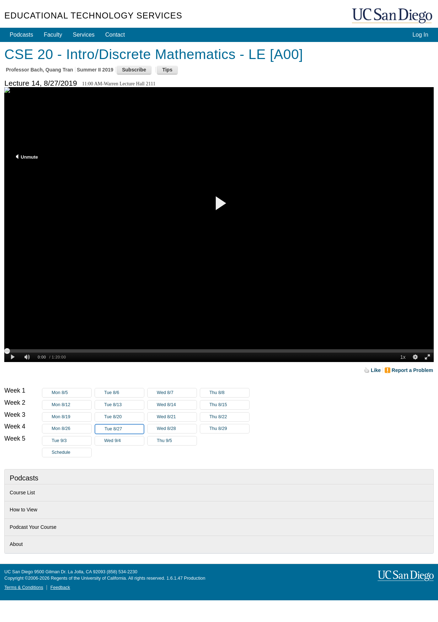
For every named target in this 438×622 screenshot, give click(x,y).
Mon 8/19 (71, 417)
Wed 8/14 (177, 404)
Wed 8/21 (177, 417)
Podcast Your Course (33, 527)
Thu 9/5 (177, 440)
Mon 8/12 (71, 404)
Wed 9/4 (124, 440)
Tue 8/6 (124, 392)
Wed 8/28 (177, 428)
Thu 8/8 (229, 392)
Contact (115, 35)
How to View (23, 509)
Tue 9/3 (71, 440)
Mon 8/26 (71, 428)
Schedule (61, 452)
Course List (22, 492)
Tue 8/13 (124, 404)
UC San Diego (393, 16)
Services (84, 35)
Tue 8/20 (124, 417)
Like (376, 370)
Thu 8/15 (229, 404)
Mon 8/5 (71, 392)
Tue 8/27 (124, 429)
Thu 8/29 (229, 428)
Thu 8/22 (229, 417)
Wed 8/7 (177, 392)
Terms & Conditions (23, 587)
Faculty (53, 35)
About (16, 544)
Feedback (60, 587)
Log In (420, 35)
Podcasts (21, 35)
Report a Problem (412, 370)
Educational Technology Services (93, 15)
